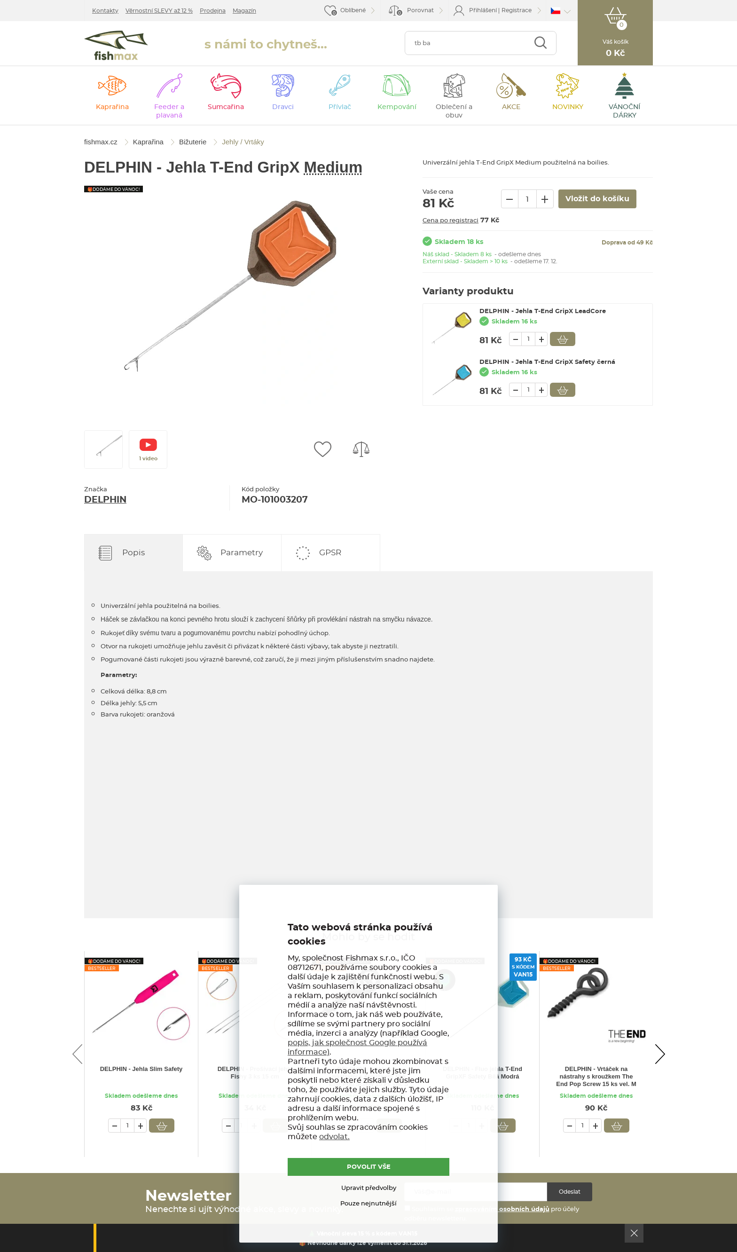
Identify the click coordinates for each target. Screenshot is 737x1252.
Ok (634, 1233)
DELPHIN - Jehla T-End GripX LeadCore (542, 311)
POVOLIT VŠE (369, 1167)
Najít (540, 43)
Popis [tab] (133, 553)
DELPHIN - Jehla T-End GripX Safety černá (547, 362)
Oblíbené (353, 10)
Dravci (283, 107)
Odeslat (569, 1192)
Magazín (244, 11)
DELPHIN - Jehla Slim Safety (141, 1068)
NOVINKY (567, 107)
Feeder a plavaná (169, 111)
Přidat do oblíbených (322, 449)
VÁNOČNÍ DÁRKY (624, 111)
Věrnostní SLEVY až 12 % (159, 11)
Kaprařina (112, 107)
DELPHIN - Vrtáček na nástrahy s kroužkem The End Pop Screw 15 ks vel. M (596, 1076)
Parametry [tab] (241, 553)
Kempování (396, 107)
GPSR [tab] (330, 553)
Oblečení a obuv (454, 111)
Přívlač (340, 107)
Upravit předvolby (368, 1188)
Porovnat (415, 12)
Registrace (517, 10)
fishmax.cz (116, 45)
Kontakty (105, 11)
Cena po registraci (450, 221)
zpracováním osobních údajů (502, 1209)
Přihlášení (483, 10)
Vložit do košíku (562, 339)
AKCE (511, 107)
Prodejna (213, 11)
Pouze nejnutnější (368, 1204)
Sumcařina (226, 107)
